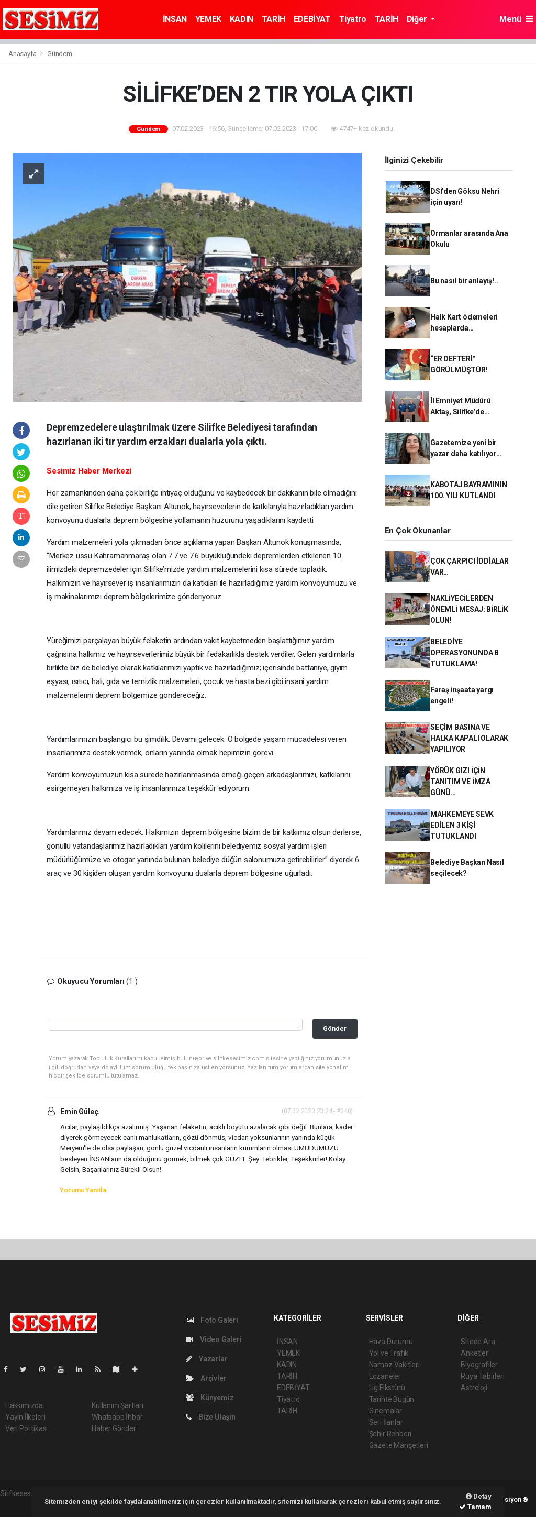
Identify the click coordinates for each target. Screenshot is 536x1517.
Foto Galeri (212, 1320)
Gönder (335, 1028)
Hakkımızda (24, 1405)
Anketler (474, 1353)
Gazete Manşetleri (398, 1445)
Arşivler (206, 1378)
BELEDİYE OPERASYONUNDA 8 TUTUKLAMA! (464, 652)
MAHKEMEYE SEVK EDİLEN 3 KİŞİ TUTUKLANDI (462, 825)
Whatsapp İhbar (117, 1417)
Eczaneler (385, 1376)
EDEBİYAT (312, 19)
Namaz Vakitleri (394, 1364)
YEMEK (208, 19)
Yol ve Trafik (389, 1353)
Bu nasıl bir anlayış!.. (464, 281)
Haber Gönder (114, 1428)
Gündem (59, 54)
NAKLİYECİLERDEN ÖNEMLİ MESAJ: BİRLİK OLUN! (469, 609)
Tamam (475, 1507)
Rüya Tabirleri (482, 1376)
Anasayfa (23, 54)
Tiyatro (352, 19)
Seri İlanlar (386, 1422)
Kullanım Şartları (117, 1405)
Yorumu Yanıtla (83, 1190)
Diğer (418, 19)
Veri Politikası (26, 1428)
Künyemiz (209, 1397)
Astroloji (474, 1387)
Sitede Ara (478, 1341)
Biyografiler (479, 1364)
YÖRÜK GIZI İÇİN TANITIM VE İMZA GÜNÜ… (460, 781)
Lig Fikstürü (387, 1387)
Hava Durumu (391, 1341)
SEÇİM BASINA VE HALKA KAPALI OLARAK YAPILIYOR (469, 738)
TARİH (273, 19)
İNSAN (175, 19)
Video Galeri (213, 1339)
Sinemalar (385, 1410)
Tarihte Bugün (392, 1399)
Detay (479, 1496)
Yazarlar (206, 1359)
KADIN (241, 19)
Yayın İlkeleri (25, 1417)
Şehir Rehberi (390, 1434)
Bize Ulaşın (211, 1417)
